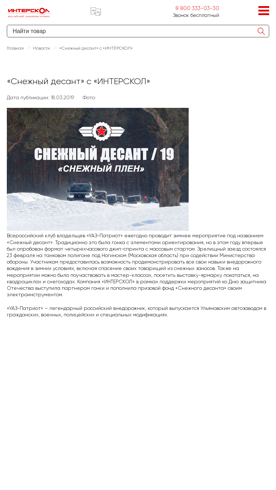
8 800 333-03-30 (197, 8)
